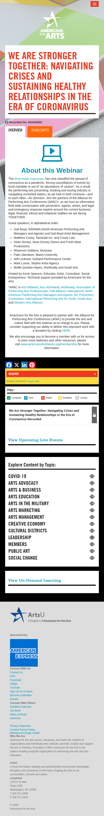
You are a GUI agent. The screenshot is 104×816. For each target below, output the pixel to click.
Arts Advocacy (23, 483)
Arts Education (24, 497)
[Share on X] (17, 365)
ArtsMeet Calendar (20, 706)
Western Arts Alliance (28, 302)
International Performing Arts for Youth (50, 298)
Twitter (14, 683)
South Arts (84, 298)
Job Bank (15, 710)
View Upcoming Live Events (35, 440)
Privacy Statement (20, 725)
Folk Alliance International (67, 291)
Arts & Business (24, 490)
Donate (14, 699)
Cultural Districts (27, 531)
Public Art (19, 551)
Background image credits (25, 732)
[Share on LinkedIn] (24, 365)
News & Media (18, 714)
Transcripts (40, 130)
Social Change (23, 558)
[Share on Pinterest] (32, 365)
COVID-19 (17, 476)
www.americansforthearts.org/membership (49, 344)
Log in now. (34, 381)
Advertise (15, 718)
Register (14, 374)
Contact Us (16, 672)
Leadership (19, 537)
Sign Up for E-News (21, 691)
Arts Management (26, 517)
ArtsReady (68, 287)
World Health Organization (29, 178)
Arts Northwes (49, 287)
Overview (15, 130)
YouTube (15, 687)
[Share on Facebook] (9, 365)
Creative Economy (26, 524)
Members (17, 544)
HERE (66, 330)
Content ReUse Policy (22, 729)
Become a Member (21, 695)
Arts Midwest (29, 287)
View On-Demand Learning (34, 580)
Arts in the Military (28, 503)
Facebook (15, 680)
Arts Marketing (24, 510)
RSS (12, 676)
